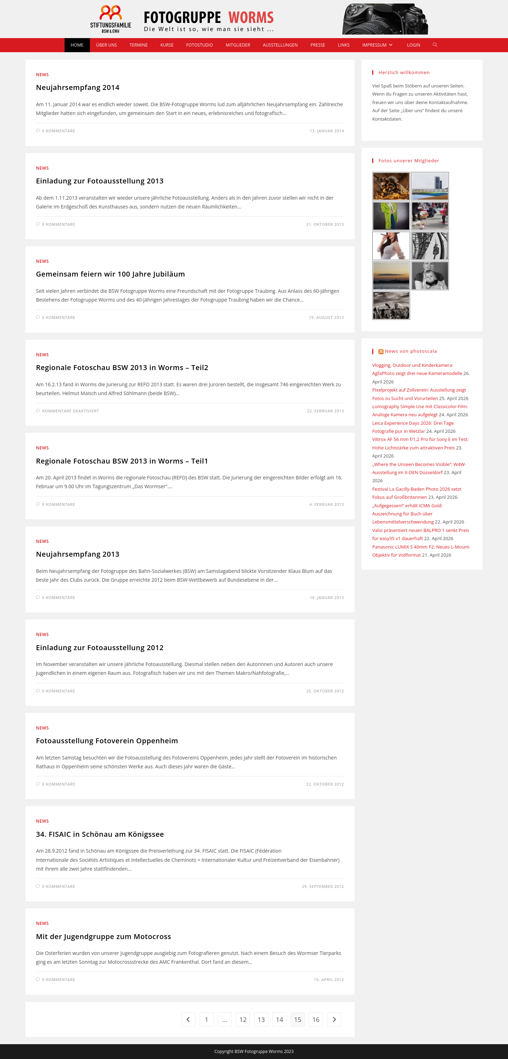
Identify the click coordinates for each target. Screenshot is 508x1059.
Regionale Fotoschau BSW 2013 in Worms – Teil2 (122, 367)
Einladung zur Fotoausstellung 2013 (100, 181)
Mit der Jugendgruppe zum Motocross (103, 936)
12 (243, 1019)
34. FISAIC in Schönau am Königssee (100, 834)
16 (316, 1019)
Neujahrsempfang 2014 (78, 87)
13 (261, 1019)
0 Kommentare (58, 130)
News (42, 75)
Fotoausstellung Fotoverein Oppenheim (107, 740)
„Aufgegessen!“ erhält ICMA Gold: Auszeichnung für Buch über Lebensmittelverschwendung (407, 513)
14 (279, 1019)
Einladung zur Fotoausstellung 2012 (100, 647)
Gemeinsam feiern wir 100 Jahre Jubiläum (110, 274)
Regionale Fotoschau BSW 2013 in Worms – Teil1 (122, 461)
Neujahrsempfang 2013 (78, 554)
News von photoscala (411, 351)
